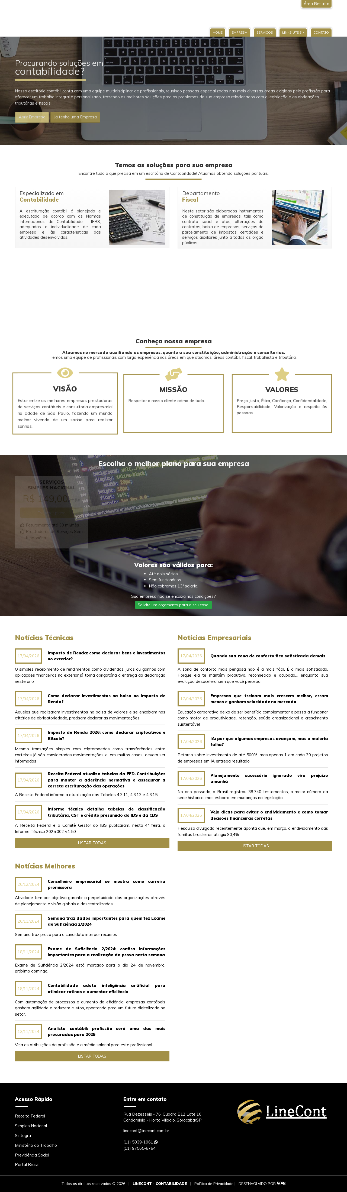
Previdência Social (32, 1155)
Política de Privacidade (213, 1183)
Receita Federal (30, 1116)
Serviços (264, 32)
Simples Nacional (31, 1126)
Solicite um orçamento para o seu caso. (173, 604)
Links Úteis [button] (292, 32)
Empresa (239, 32)
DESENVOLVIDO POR (257, 1183)
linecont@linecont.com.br (146, 1130)
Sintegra (23, 1135)
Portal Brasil (26, 1165)
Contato (321, 32)
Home (218, 32)
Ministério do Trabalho (36, 1145)
